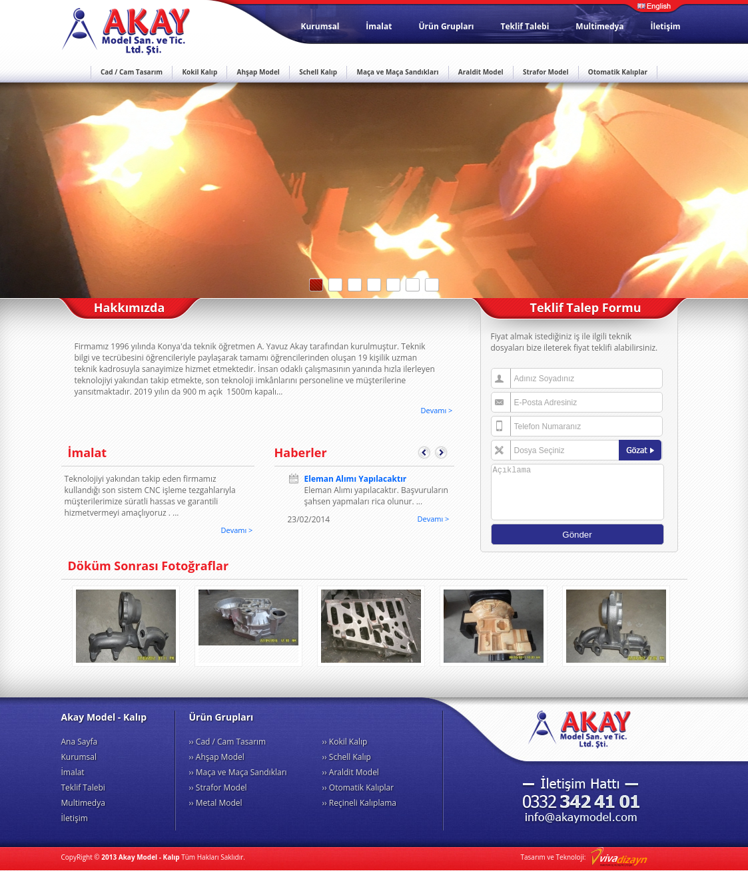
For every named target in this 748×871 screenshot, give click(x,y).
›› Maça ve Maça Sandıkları (238, 772)
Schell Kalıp (318, 72)
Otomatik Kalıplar (617, 72)
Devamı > (437, 410)
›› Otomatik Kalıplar (358, 787)
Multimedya (599, 26)
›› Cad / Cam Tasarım (227, 741)
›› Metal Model (215, 802)
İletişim (666, 26)
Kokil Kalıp (199, 72)
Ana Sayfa (79, 741)
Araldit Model (481, 72)
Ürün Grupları (446, 26)
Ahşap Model (258, 72)
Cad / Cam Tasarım (132, 72)
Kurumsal (320, 26)
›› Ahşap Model (216, 757)
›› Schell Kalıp (346, 757)
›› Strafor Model (218, 787)
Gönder (576, 535)
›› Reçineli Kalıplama (359, 802)
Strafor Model (546, 72)
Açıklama (577, 492)
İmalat (379, 26)
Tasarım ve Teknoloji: (584, 856)
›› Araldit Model (350, 772)
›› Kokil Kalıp (345, 741)
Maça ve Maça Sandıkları (397, 72)
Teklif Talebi (525, 26)
